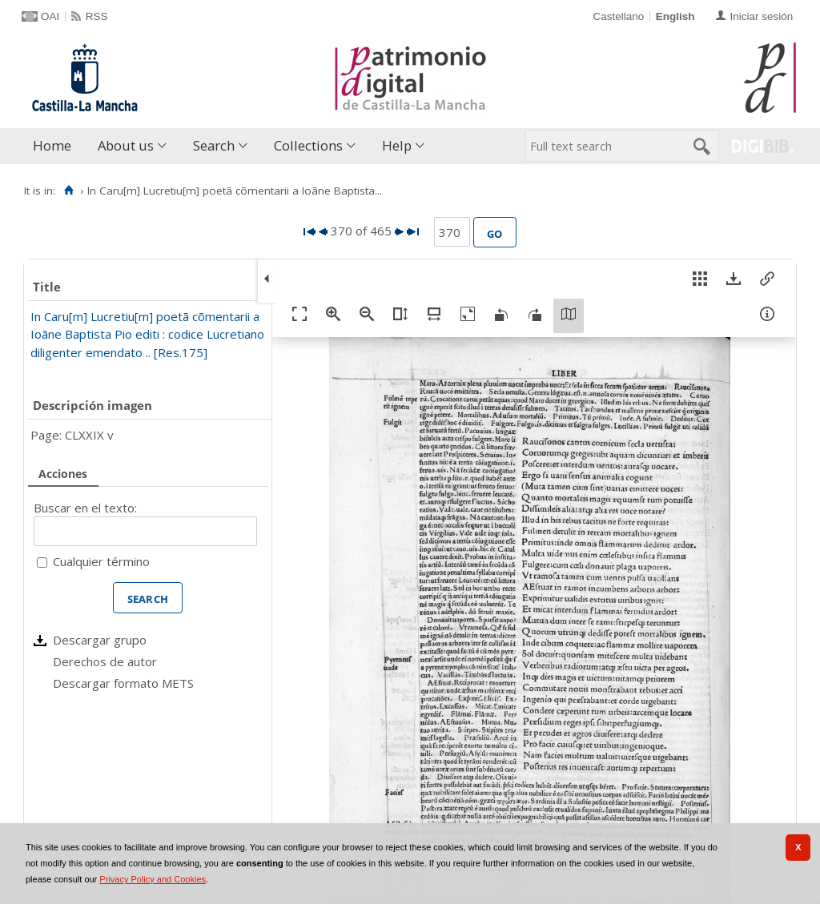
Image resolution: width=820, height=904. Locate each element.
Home (52, 145)
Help (397, 145)
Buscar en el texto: (85, 508)
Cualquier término (101, 561)
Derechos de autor (105, 661)
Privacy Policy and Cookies (152, 879)
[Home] (68, 190)
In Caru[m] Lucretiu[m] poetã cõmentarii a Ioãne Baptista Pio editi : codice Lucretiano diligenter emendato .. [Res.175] (147, 334)
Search (214, 145)
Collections (308, 145)
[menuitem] (55, 146)
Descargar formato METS (123, 683)
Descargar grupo (100, 640)
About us (126, 145)
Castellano (618, 16)
